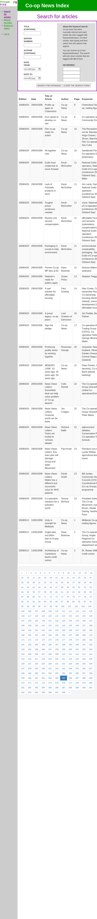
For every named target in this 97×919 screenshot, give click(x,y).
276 (63, 683)
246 (84, 668)
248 (23, 673)
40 (91, 582)
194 (29, 649)
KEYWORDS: (67, 65)
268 (84, 678)
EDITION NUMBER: (28, 39)
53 (91, 587)
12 (80, 573)
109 (50, 611)
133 (63, 621)
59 (51, 592)
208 (50, 654)
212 (77, 654)
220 (56, 659)
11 (74, 573)
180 (84, 640)
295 (43, 692)
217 (36, 659)
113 (77, 611)
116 (23, 616)
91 (85, 601)
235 (84, 664)
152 (43, 630)
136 (84, 621)
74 (62, 597)
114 (84, 611)
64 (79, 592)
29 (28, 582)
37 (73, 582)
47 (56, 587)
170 (90, 635)
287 (63, 687)
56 (34, 592)
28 (22, 582)
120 (50, 616)
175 (50, 640)
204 (23, 654)
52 (85, 587)
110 (56, 611)
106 (29, 611)
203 (90, 649)
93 (22, 606)
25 (79, 578)
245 (77, 668)
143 (56, 625)
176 (56, 640)
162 (36, 635)
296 (50, 692)
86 (56, 601)
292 (23, 692)
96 (39, 606)
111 (63, 611)
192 (90, 644)
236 (90, 664)
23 (68, 578)
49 (68, 587)
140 (36, 625)
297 (56, 692)
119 (43, 616)
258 (90, 673)
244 (70, 668)
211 (70, 654)
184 (36, 644)
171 (23, 640)
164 (50, 635)
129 (36, 621)
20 (51, 578)
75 (68, 597)
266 (70, 678)
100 (62, 606)
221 (63, 659)
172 (29, 640)
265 (63, 678)
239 (36, 668)
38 (79, 582)
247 (90, 668)
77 (79, 597)
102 (76, 606)
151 (36, 630)
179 (77, 640)
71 (45, 597)
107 (36, 611)
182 (23, 644)
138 (23, 625)
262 (43, 678)
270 (23, 683)
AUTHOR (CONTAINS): (28, 51)
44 (39, 587)
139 (29, 625)
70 (39, 597)
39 (85, 582)
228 (36, 664)
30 (34, 582)
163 (43, 635)
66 (91, 592)
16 (28, 578)
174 (43, 640)
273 (43, 683)
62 (68, 592)
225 (90, 659)
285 (50, 687)
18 (39, 578)
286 (56, 687)
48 (62, 587)
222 (70, 659)
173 (36, 640)
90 (79, 601)
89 (73, 601)
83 (39, 601)
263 (50, 678)
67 (22, 597)
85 (51, 601)
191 (84, 644)
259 (23, 678)
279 (84, 683)
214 (90, 654)
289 (77, 687)
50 (73, 587)
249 (29, 673)
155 (63, 630)
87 (62, 601)
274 (50, 683)
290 (84, 687)
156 (70, 630)
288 (70, 687)
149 (23, 630)
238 (29, 668)
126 (90, 616)
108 (43, 611)
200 (70, 649)
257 (84, 673)
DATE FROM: (27, 63)
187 (56, 644)
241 (50, 668)
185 (43, 644)
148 (90, 625)
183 (29, 644)
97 (45, 606)
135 (77, 621)
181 (90, 640)
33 (51, 582)
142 (50, 625)
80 (22, 601)
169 (84, 635)
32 (45, 582)
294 (36, 692)
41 (22, 587)
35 (62, 582)
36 (68, 582)
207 (43, 654)
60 (56, 592)
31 (39, 582)
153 (50, 630)
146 (77, 625)
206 (36, 654)
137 (90, 621)
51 (79, 587)
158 (84, 630)
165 (56, 635)
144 (63, 625)
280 (90, 683)
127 (23, 621)
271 (29, 683)
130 (43, 621)
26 (85, 578)
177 (63, 640)
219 (50, 659)
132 (56, 621)
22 (62, 578)
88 (68, 601)
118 (36, 616)
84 (45, 601)
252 (50, 673)
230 (50, 664)
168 (77, 635)
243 (63, 668)
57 (39, 592)
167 (70, 635)
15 (22, 578)
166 (63, 635)
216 (29, 659)
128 (29, 621)
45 (45, 587)
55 (28, 592)
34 (56, 582)
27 (91, 578)
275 (56, 683)
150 (29, 630)
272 (36, 683)
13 (85, 573)
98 (51, 606)
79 (91, 597)
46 (51, 587)
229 (43, 664)
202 (84, 649)
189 (70, 644)
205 (29, 654)
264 (56, 678)
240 (43, 668)
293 (29, 692)
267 (77, 678)
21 (56, 578)
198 (56, 649)
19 (45, 578)
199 (63, 649)
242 (56, 668)
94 (28, 606)
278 (77, 683)
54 (22, 592)
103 (83, 606)
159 (90, 630)
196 (43, 649)
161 (29, 635)
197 (50, 649)
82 (34, 601)
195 (36, 649)
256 (77, 673)
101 (69, 606)
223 (77, 659)
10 (68, 573)
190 (77, 644)
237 (23, 668)
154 (56, 630)
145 (70, 625)
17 (34, 578)
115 (90, 611)
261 (36, 678)
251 (43, 673)
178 (70, 640)
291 (90, 687)
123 (70, 616)
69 (34, 597)
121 (56, 616)
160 (23, 635)
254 (63, 673)
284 (43, 687)
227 (29, 664)
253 (56, 673)
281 (23, 687)
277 (70, 683)
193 (23, 649)
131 (50, 621)
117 (29, 616)
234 (77, 664)
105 (23, 611)
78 (85, 597)
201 (77, 649)
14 (91, 573)
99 (56, 606)
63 (73, 592)
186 (50, 644)
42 (28, 587)
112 (70, 611)
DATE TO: (28, 74)
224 (84, 659)
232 (63, 664)
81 (28, 601)
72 (51, 597)
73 (56, 597)
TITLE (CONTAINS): (28, 27)
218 (43, 659)
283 (36, 687)
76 (73, 597)
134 (70, 621)
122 (63, 616)
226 (23, 664)
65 (85, 592)
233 (70, 664)
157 (77, 630)
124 (77, 616)
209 (56, 654)
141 (43, 625)
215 (23, 659)
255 (70, 673)
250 (36, 673)
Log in (6, 34)
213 (84, 654)
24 (73, 578)
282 (29, 687)
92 (91, 601)
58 (45, 592)
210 (63, 654)
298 (63, 692)
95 (34, 606)
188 (63, 644)
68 (28, 597)
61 (62, 592)
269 (90, 678)
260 (29, 678)
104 (89, 606)
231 (56, 664)
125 (84, 616)
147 (84, 625)
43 (34, 587)
